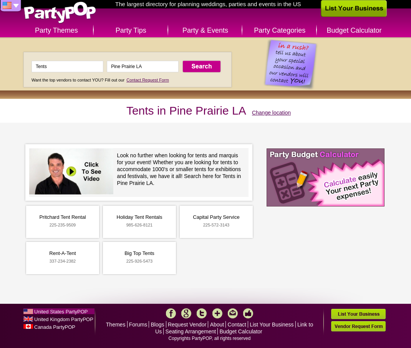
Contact (237, 324)
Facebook (171, 313)
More (217, 313)
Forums (138, 324)
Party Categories (279, 30)
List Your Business (271, 324)
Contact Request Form (147, 80)
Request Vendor (187, 324)
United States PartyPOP (61, 312)
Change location (271, 113)
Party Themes (56, 30)
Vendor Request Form (358, 326)
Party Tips (131, 30)
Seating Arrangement (191, 331)
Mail (233, 313)
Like (248, 313)
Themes (116, 324)
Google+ (186, 313)
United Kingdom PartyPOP (63, 319)
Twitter (202, 313)
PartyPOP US (59, 13)
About (217, 324)
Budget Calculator (354, 30)
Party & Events (205, 30)
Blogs (157, 324)
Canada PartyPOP (54, 327)
